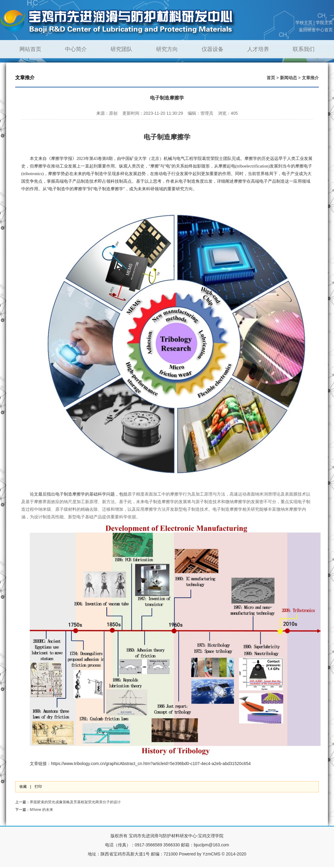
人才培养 (258, 49)
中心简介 (76, 49)
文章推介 (310, 77)
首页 (271, 77)
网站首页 (30, 49)
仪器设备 (212, 49)
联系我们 (304, 49)
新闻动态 (288, 77)
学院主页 (324, 22)
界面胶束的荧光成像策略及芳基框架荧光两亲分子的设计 (75, 802)
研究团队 (121, 49)
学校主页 (303, 22)
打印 (38, 786)
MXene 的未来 (41, 810)
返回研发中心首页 (316, 29)
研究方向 (167, 49)
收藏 (23, 786)
